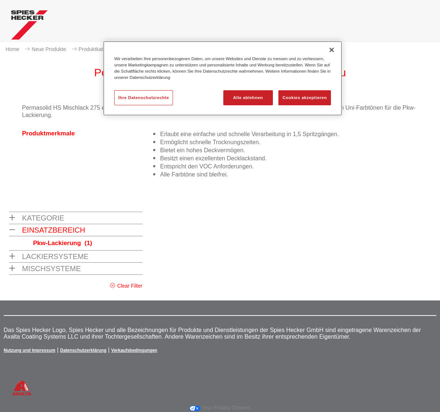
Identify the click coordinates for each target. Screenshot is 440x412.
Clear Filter (129, 286)
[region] (222, 78)
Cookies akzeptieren (304, 97)
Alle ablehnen (248, 97)
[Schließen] (332, 50)
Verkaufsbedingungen (134, 350)
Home (12, 49)
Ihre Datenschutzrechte (143, 97)
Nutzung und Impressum (29, 350)
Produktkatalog (96, 49)
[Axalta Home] (29, 26)
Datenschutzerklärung (83, 350)
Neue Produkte (49, 49)
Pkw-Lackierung (62, 243)
